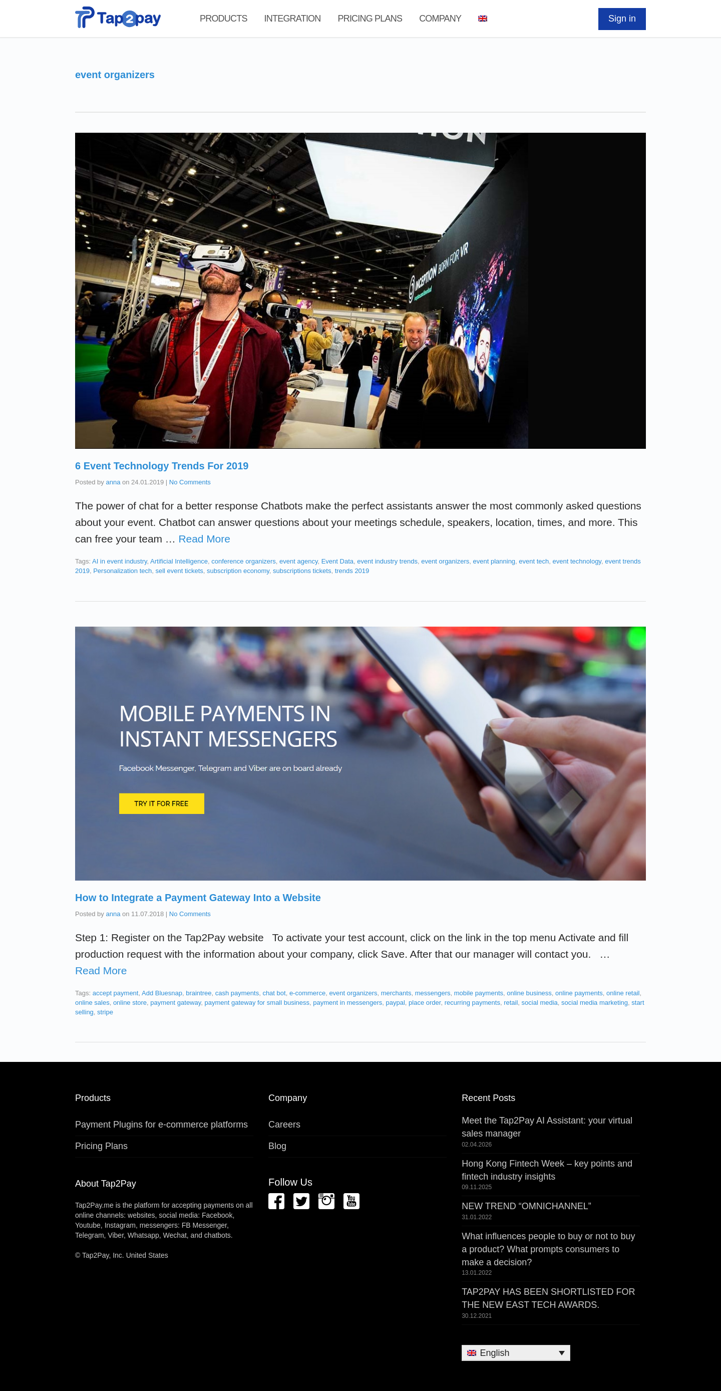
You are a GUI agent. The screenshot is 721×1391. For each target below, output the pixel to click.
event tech (534, 561)
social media (540, 1002)
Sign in (622, 19)
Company (440, 19)
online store (130, 1002)
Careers (284, 1125)
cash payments (237, 993)
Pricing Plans (369, 19)
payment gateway (175, 1002)
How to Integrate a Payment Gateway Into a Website (198, 897)
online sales (92, 1002)
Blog (277, 1146)
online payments (579, 993)
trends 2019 (352, 571)
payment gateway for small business (257, 1002)
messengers (433, 993)
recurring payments (472, 1002)
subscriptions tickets (302, 571)
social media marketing (594, 1002)
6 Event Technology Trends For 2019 (161, 465)
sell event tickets (179, 571)
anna (113, 482)
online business (529, 993)
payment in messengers (347, 1002)
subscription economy (238, 571)
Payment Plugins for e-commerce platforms (161, 1125)
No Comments (190, 482)
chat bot (273, 993)
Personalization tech (122, 571)
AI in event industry (119, 561)
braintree (198, 993)
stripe (105, 1012)
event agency (298, 561)
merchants (396, 993)
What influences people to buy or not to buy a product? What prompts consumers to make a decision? (548, 1249)
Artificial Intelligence (179, 561)
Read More (204, 538)
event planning (494, 561)
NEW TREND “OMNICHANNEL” (526, 1206)
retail (511, 1002)
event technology (577, 561)
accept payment (116, 993)
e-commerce (307, 993)
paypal (395, 1002)
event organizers (445, 561)
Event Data (337, 561)
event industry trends (387, 561)
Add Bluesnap (162, 993)
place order (425, 1002)
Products (223, 19)
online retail (623, 993)
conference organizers (243, 561)
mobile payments (478, 993)
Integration (292, 19)
